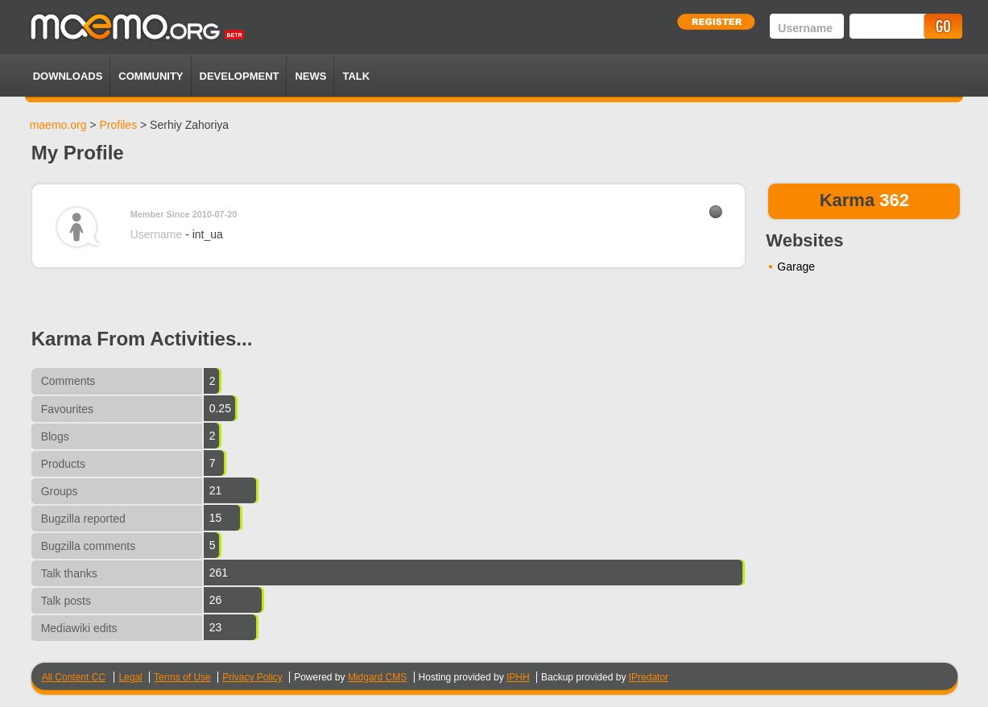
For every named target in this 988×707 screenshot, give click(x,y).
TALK (356, 76)
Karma (847, 200)
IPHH (518, 677)
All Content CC (73, 677)
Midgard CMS (377, 677)
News (310, 76)
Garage (796, 266)
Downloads (68, 76)
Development (239, 76)
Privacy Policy (252, 677)
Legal (130, 677)
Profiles (118, 124)
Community (150, 76)
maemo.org (58, 124)
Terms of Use (182, 677)
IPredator (648, 677)
